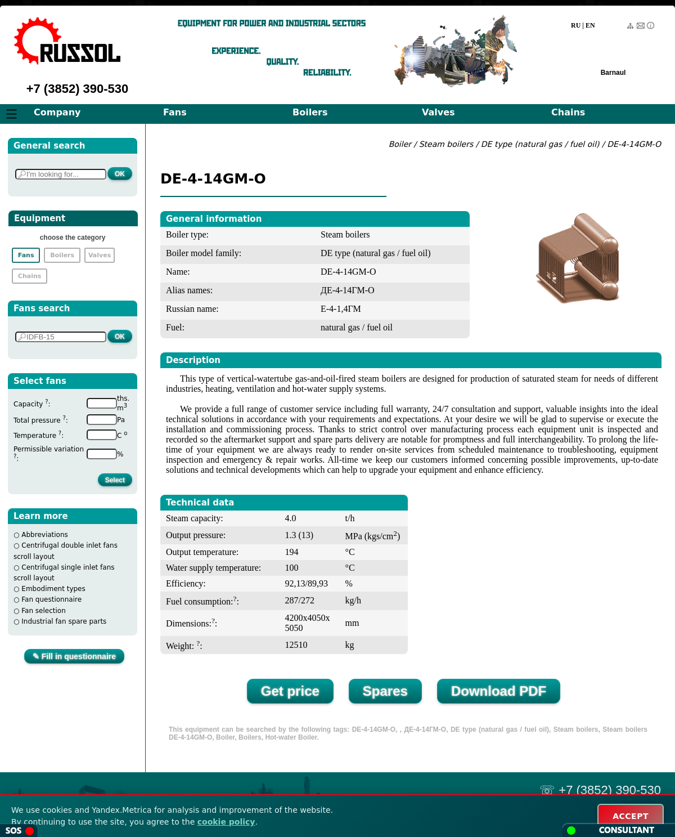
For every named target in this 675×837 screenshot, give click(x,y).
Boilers (309, 112)
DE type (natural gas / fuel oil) (540, 144)
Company (57, 112)
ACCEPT (631, 816)
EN (590, 25)
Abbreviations (44, 535)
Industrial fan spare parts (63, 621)
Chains (568, 112)
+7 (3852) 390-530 (77, 89)
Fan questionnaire (51, 599)
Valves (438, 112)
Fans (175, 112)
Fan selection (43, 611)
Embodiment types (53, 589)
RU (575, 25)
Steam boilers (446, 144)
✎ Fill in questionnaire (74, 656)
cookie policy (226, 821)
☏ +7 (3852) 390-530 (600, 790)
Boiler (400, 144)
